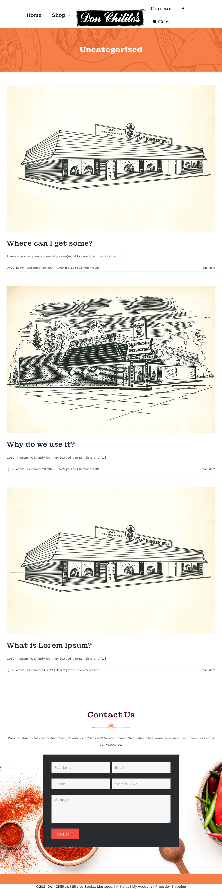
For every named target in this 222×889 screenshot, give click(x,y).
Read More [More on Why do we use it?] (208, 469)
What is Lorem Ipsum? (49, 645)
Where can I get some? (49, 243)
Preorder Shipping (170, 886)
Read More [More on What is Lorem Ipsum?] (208, 670)
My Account (142, 886)
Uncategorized (66, 267)
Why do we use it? (41, 444)
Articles (122, 886)
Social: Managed (98, 886)
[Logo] (111, 10)
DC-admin (17, 267)
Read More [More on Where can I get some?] (208, 267)
